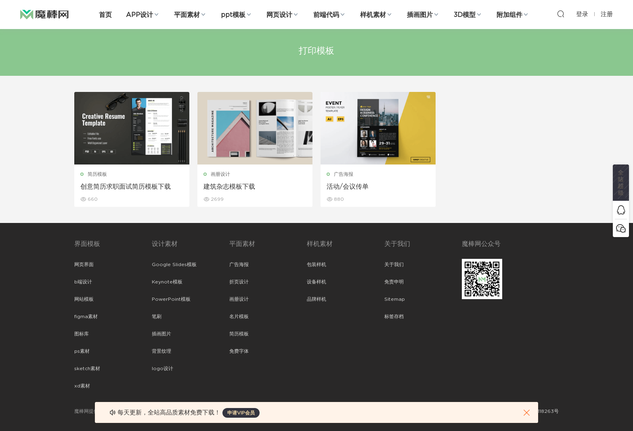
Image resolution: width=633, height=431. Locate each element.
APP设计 (139, 15)
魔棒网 (44, 14)
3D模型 (465, 15)
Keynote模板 (167, 281)
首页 (105, 15)
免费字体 (239, 351)
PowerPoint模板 (171, 299)
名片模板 (239, 316)
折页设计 (239, 281)
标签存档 (394, 316)
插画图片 (420, 15)
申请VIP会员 (241, 412)
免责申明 (394, 281)
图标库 (81, 333)
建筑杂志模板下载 (229, 186)
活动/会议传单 (348, 186)
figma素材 (86, 316)
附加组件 (509, 15)
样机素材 (373, 15)
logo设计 (162, 368)
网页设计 (279, 15)
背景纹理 (161, 351)
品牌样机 (316, 299)
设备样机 (316, 281)
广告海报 (343, 174)
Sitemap (394, 299)
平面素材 (187, 15)
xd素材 (82, 385)
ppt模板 (233, 15)
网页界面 (84, 264)
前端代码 (326, 15)
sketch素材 (87, 368)
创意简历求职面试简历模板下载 (125, 186)
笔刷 (156, 316)
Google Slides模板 (174, 264)
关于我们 (394, 264)
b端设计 (83, 281)
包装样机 (316, 264)
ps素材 (82, 351)
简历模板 (97, 174)
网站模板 (84, 299)
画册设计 (220, 174)
